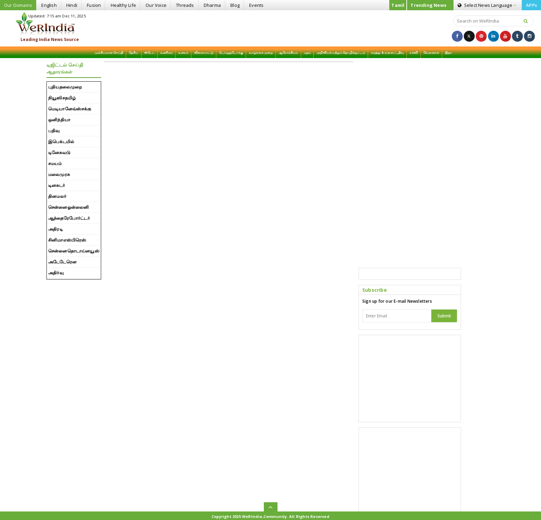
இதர (448, 52)
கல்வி (413, 52)
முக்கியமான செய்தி (109, 52)
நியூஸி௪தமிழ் (62, 98)
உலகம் (183, 52)
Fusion (94, 5)
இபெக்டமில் (61, 141)
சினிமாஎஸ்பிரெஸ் (67, 240)
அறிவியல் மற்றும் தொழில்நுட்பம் (340, 52)
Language (487, 5)
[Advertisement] (270, 27)
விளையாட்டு (203, 52)
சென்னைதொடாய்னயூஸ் (73, 251)
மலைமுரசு (59, 174)
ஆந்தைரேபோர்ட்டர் (69, 218)
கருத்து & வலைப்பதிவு (387, 52)
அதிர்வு (56, 273)
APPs (531, 5)
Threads (185, 5)
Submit (444, 316)
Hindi (71, 5)
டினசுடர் (56, 185)
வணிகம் (166, 52)
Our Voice (156, 5)
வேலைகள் (431, 52)
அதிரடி (55, 229)
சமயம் (55, 163)
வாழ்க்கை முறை (261, 52)
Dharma (212, 5)
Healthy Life (123, 5)
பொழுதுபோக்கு (231, 52)
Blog (235, 5)
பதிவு (54, 130)
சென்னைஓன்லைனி (68, 207)
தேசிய (133, 52)
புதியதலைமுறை (65, 87)
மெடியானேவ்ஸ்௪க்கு (69, 109)
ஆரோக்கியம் (288, 52)
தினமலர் (57, 196)
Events (256, 5)
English (48, 5)
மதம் (307, 52)
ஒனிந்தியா (59, 120)
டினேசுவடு (59, 152)
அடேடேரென (62, 262)
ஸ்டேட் (149, 52)
